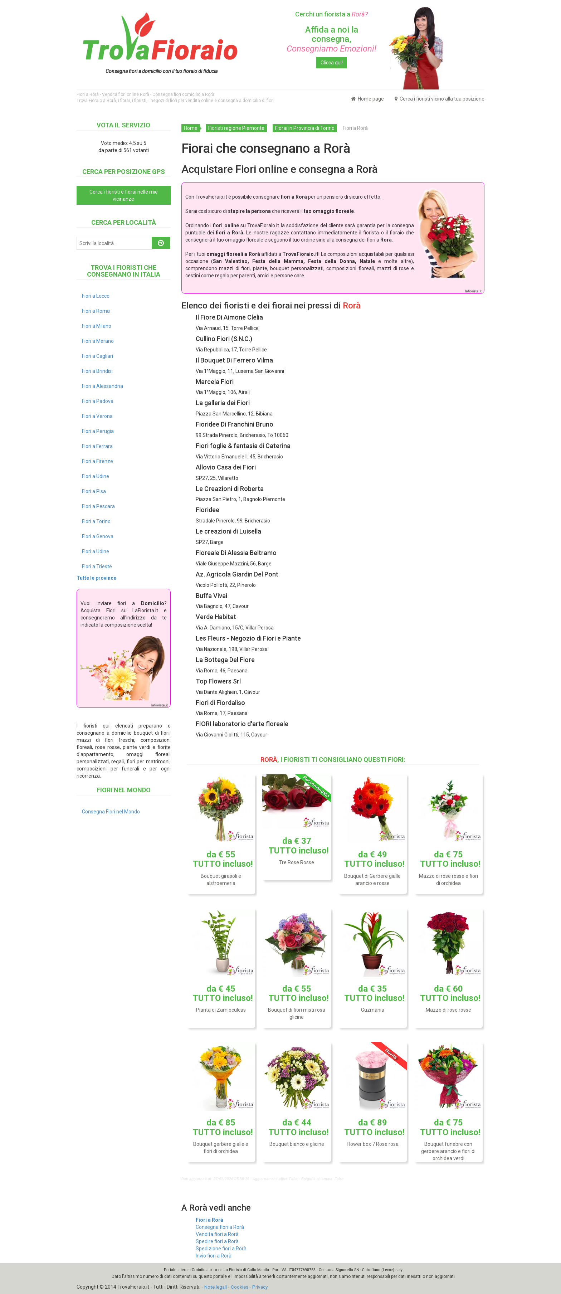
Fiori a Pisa (94, 491)
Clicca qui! (332, 62)
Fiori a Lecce (95, 296)
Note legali (216, 1287)
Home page (367, 99)
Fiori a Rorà (209, 1220)
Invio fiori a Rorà (213, 1256)
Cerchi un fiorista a (331, 14)
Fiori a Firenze (97, 461)
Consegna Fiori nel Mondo (111, 811)
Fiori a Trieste (97, 566)
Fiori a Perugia (98, 431)
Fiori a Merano (98, 341)
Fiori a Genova (97, 536)
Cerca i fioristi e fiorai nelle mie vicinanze (123, 195)
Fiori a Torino (96, 521)
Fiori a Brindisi (97, 371)
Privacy (262, 1287)
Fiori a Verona (97, 416)
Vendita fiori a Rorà (217, 1234)
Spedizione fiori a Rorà (221, 1248)
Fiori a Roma (96, 311)
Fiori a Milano (96, 326)
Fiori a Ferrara (97, 446)
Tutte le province (96, 578)
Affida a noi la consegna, (331, 39)
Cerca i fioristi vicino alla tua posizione (439, 99)
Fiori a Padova (97, 401)
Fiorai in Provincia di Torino (305, 128)
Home (190, 128)
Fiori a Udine (95, 476)
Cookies (241, 1287)
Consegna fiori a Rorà (220, 1227)
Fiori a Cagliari (97, 356)
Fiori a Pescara (98, 506)
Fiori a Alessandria (102, 386)
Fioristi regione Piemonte (236, 128)
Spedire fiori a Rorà (217, 1241)
